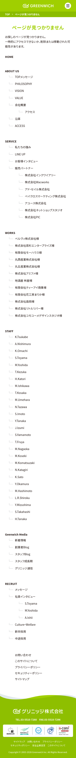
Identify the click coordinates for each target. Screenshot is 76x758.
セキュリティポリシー (20, 745)
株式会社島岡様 (24, 301)
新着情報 (20, 540)
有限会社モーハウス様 (28, 252)
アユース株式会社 (35, 203)
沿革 (18, 119)
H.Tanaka (21, 519)
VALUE (19, 98)
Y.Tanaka (20, 421)
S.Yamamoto (23, 435)
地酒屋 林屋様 (23, 281)
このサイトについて (26, 661)
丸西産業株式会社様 (27, 259)
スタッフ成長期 (24, 561)
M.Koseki (21, 456)
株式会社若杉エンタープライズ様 (34, 245)
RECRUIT (11, 584)
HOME (9, 57)
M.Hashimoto (23, 491)
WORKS (10, 233)
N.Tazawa (21, 407)
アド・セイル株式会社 (37, 189)
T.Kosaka (21, 393)
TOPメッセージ (24, 77)
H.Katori (20, 379)
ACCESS (20, 126)
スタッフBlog (22, 554)
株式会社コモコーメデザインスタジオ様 (38, 316)
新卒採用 (20, 631)
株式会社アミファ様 (26, 273)
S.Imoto (20, 414)
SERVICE (11, 141)
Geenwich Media (16, 534)
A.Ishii (29, 618)
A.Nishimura (23, 344)
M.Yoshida (21, 365)
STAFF (9, 331)
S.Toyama (21, 358)
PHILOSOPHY (23, 84)
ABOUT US (12, 71)
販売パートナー (24, 168)
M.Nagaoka (22, 449)
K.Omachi (21, 351)
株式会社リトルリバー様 (29, 308)
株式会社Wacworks (37, 182)
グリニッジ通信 (24, 568)
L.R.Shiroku (22, 498)
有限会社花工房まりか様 (30, 294)
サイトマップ (22, 679)
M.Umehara (22, 400)
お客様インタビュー (26, 161)
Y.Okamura (22, 484)
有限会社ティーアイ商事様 (31, 287)
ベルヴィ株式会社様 (27, 239)
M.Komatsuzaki (25, 463)
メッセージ (21, 589)
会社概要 (20, 105)
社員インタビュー (25, 596)
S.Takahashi (22, 512)
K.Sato (19, 477)
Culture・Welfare (25, 624)
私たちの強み (23, 147)
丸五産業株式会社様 (27, 266)
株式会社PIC (32, 217)
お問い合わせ (23, 655)
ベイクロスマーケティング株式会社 (45, 196)
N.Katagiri (21, 470)
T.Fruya (19, 442)
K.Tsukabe (21, 337)
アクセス (30, 112)
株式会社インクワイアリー (40, 175)
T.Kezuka (21, 372)
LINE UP (20, 154)
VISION (19, 91)
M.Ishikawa (22, 386)
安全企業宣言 (38, 745)
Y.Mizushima (23, 505)
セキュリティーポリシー (28, 673)
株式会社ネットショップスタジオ (44, 210)
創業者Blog (22, 547)
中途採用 (20, 638)
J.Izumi (19, 428)
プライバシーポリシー (28, 667)
